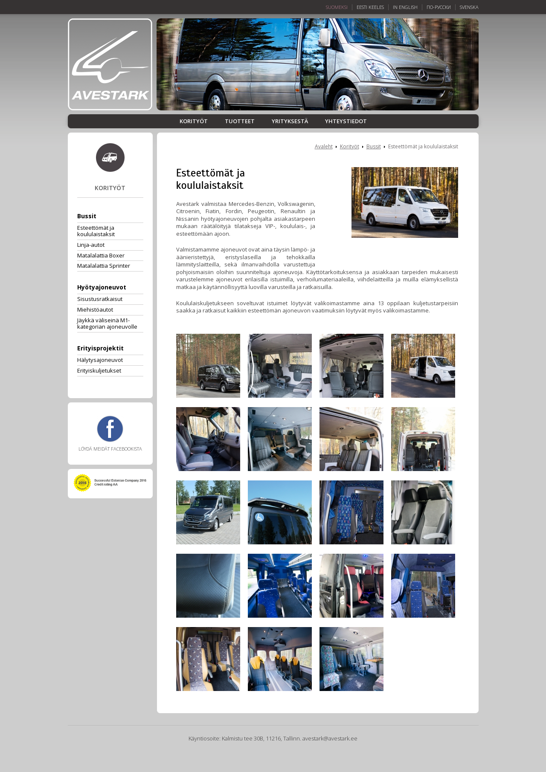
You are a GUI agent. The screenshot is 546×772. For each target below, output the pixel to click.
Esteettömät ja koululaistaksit (96, 231)
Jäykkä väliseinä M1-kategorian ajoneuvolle (107, 323)
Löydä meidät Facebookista (110, 433)
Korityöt (194, 121)
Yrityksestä (290, 121)
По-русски (439, 7)
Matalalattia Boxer (101, 255)
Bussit (86, 216)
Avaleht (324, 146)
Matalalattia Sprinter (103, 265)
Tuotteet (240, 121)
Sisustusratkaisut (99, 299)
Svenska (469, 7)
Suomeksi (337, 7)
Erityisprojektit (100, 348)
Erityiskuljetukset (99, 370)
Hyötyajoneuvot (101, 287)
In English (405, 7)
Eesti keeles (370, 7)
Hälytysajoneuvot (100, 360)
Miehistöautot (95, 309)
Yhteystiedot (346, 121)
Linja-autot (91, 245)
